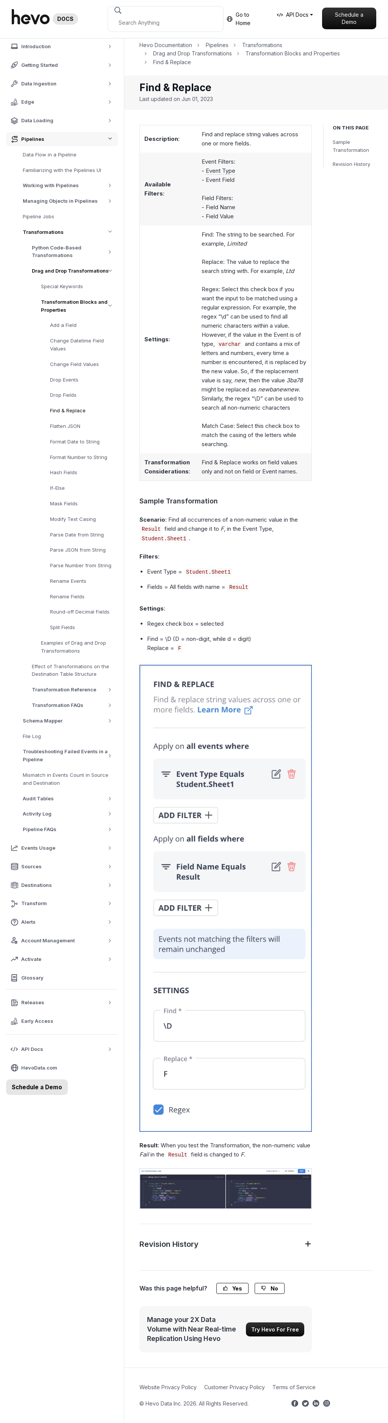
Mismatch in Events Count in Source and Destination (65, 779)
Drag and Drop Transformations (75, 271)
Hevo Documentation (165, 45)
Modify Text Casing (73, 519)
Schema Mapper (70, 721)
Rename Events (68, 581)
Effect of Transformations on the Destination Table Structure (70, 670)
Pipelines (217, 45)
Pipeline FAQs (70, 829)
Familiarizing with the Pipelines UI (62, 170)
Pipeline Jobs (38, 216)
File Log (32, 736)
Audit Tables (70, 799)
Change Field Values (74, 364)
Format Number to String (78, 457)
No (269, 1288)
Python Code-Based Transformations (75, 251)
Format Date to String (75, 442)
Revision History (351, 164)
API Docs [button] (292, 14)
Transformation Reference (74, 690)
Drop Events (64, 380)
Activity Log (70, 814)
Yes (232, 1288)
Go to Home (238, 18)
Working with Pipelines (70, 185)
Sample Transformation (351, 146)
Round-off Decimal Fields (80, 612)
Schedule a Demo (349, 18)
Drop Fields (63, 395)
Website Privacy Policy (168, 1387)
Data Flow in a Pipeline (50, 154)
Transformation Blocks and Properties (79, 306)
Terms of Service (294, 1387)
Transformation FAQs (74, 705)
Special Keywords (62, 286)
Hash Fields (63, 472)
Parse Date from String (77, 535)
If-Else (57, 488)
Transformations (70, 232)
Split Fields (62, 627)
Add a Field (63, 325)
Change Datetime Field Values (77, 345)
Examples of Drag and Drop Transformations (73, 647)
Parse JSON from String (78, 550)
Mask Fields (64, 503)
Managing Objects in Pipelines (70, 201)
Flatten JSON (65, 426)
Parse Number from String (80, 565)
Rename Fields (67, 596)
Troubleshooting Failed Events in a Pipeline (70, 755)
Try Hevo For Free (275, 1329)
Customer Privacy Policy (234, 1387)
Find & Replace (68, 410)
